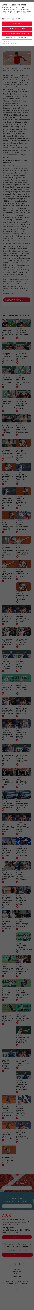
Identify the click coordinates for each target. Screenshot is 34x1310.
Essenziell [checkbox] (7, 18)
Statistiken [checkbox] (17, 18)
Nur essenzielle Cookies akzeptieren (17, 34)
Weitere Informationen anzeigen (17, 37)
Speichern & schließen (17, 29)
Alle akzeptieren (17, 23)
